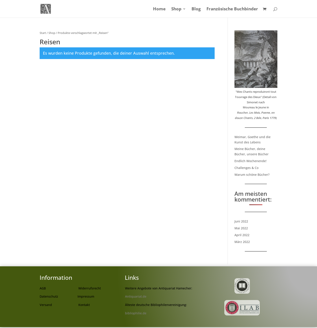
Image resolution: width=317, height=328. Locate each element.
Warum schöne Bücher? (251, 174)
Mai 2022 (241, 228)
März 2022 (242, 242)
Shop (176, 9)
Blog (196, 9)
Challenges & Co (246, 168)
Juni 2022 (241, 221)
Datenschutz (49, 296)
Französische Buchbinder (232, 9)
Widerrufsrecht (89, 288)
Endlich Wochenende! (250, 161)
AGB (43, 288)
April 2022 (241, 235)
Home (159, 9)
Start (43, 33)
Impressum (85, 296)
